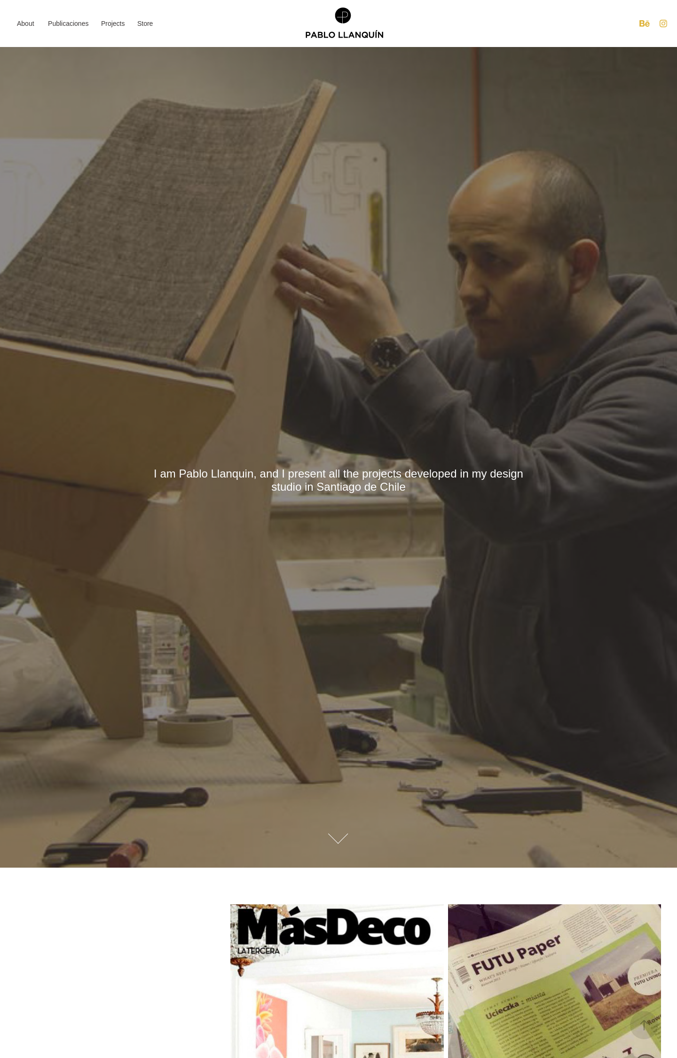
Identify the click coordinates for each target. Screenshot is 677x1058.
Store (145, 23)
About (25, 23)
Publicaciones (68, 23)
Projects (113, 23)
